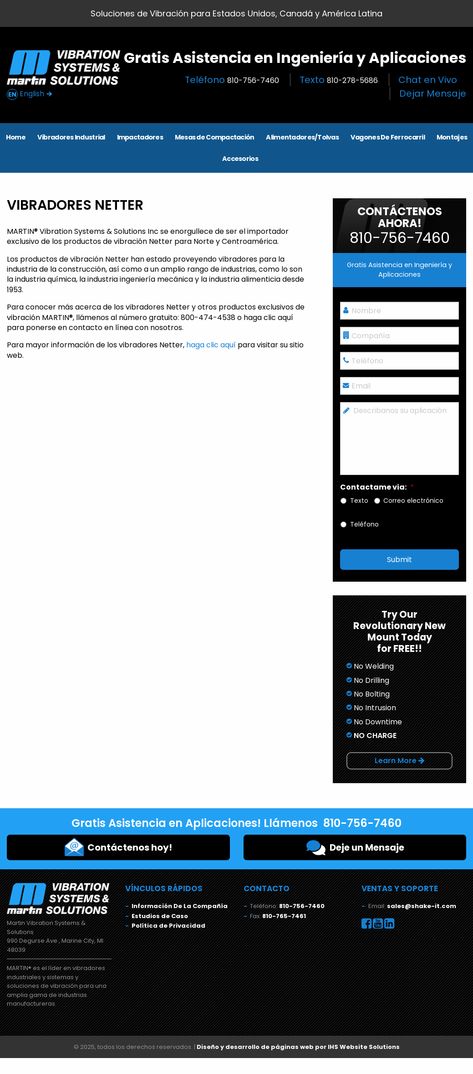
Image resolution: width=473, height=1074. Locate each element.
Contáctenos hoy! (118, 847)
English (29, 94)
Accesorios (240, 158)
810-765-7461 (284, 916)
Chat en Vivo (427, 79)
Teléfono (232, 79)
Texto (339, 79)
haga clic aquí (211, 345)
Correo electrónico (413, 500)
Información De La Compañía (180, 906)
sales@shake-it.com (421, 906)
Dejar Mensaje (432, 93)
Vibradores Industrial (71, 137)
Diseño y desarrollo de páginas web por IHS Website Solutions (298, 1047)
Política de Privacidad (168, 925)
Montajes (452, 137)
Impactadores (140, 137)
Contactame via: (377, 487)
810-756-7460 (302, 906)
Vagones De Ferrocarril (388, 137)
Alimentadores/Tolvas (302, 137)
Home (15, 137)
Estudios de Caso (160, 916)
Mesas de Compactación (214, 137)
